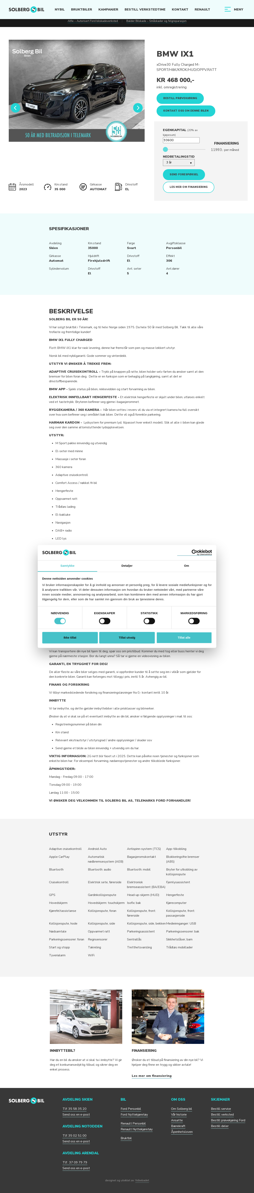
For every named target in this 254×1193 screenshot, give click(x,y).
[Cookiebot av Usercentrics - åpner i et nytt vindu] (194, 552)
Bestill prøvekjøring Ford (228, 1120)
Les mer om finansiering (189, 187)
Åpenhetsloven (182, 1132)
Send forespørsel (184, 174)
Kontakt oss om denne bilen (186, 111)
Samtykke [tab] (68, 565)
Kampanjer (108, 9)
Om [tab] (186, 565)
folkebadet (142, 1180)
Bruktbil (126, 1138)
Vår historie (179, 1114)
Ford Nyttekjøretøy (134, 1114)
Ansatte (177, 1120)
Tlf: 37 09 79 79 (75, 1162)
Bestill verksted (222, 1114)
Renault (202, 9)
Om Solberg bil (181, 1109)
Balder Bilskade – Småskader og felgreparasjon (156, 21)
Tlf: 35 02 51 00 (75, 1135)
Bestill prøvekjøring (180, 98)
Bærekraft (178, 1126)
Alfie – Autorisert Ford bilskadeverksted (93, 21)
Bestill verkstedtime (144, 9)
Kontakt (180, 9)
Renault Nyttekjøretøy (137, 1129)
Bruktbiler (81, 9)
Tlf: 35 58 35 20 (75, 1109)
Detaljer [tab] (127, 565)
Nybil (59, 9)
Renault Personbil (133, 1123)
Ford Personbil (131, 1109)
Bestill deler (220, 1126)
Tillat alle (184, 637)
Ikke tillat (70, 637)
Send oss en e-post (76, 1114)
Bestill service (221, 1109)
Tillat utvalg (127, 637)
